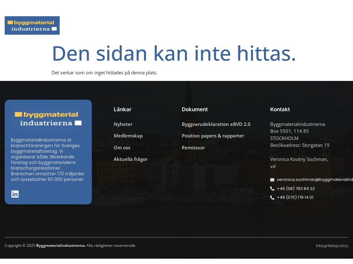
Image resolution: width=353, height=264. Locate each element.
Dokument (244, 25)
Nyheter (92, 25)
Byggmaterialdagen (192, 25)
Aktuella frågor (135, 25)
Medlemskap (292, 25)
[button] (346, 8)
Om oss (335, 25)
